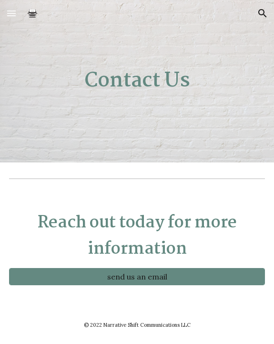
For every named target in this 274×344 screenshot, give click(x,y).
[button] (11, 13)
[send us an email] (137, 276)
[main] (137, 81)
